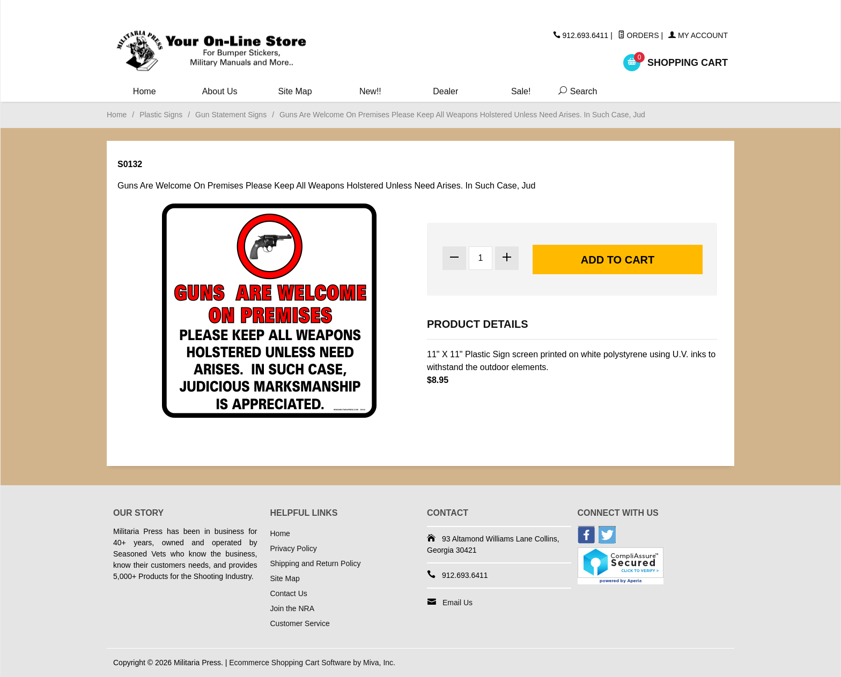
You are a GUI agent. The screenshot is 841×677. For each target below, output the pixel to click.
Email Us (457, 602)
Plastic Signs (160, 114)
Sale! (520, 91)
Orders (638, 35)
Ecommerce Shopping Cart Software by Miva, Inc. (312, 662)
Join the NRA (292, 608)
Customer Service (300, 623)
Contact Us (288, 593)
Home (144, 91)
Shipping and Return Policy (315, 563)
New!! (370, 91)
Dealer (445, 91)
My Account (698, 35)
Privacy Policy (293, 548)
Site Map (295, 91)
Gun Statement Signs (231, 114)
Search (575, 91)
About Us (220, 91)
